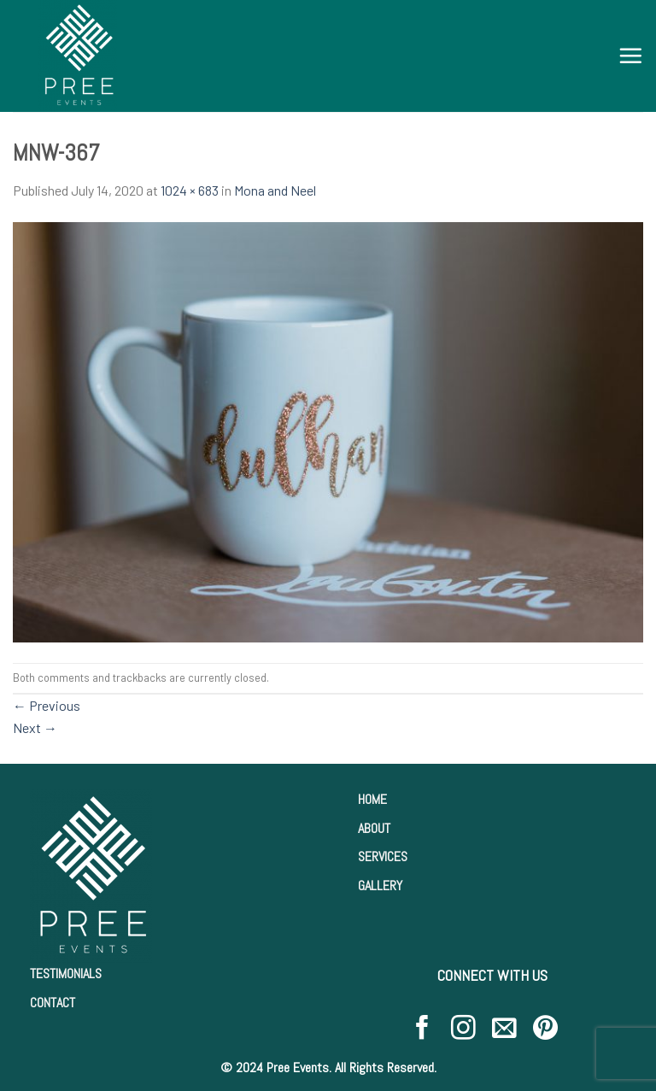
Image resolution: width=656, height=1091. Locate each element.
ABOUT (374, 828)
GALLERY (380, 886)
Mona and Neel (275, 190)
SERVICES (382, 856)
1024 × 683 (190, 190)
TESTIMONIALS (66, 973)
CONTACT (52, 1003)
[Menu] (630, 55)
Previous (46, 705)
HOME (372, 799)
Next (35, 727)
